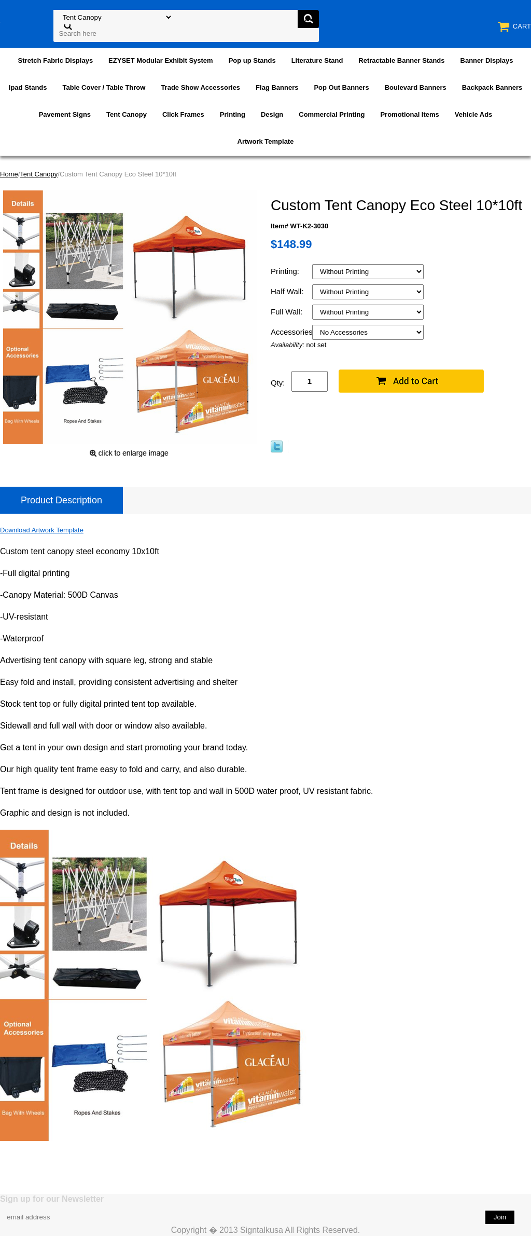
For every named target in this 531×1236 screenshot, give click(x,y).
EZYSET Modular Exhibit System (160, 60)
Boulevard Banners (415, 87)
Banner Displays (486, 60)
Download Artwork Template (41, 530)
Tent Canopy (126, 114)
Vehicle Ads (474, 114)
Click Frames (183, 114)
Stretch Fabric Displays (55, 60)
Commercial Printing (332, 114)
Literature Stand (317, 60)
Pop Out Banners (341, 87)
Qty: (278, 382)
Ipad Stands (28, 87)
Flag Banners (277, 87)
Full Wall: (287, 311)
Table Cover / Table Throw (104, 87)
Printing (232, 114)
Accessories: (291, 331)
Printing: (286, 271)
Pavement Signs (65, 114)
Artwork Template (265, 141)
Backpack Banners (492, 87)
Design (272, 114)
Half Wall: (288, 291)
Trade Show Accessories (200, 87)
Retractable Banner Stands (401, 60)
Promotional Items (409, 114)
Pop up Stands (252, 60)
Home (9, 174)
